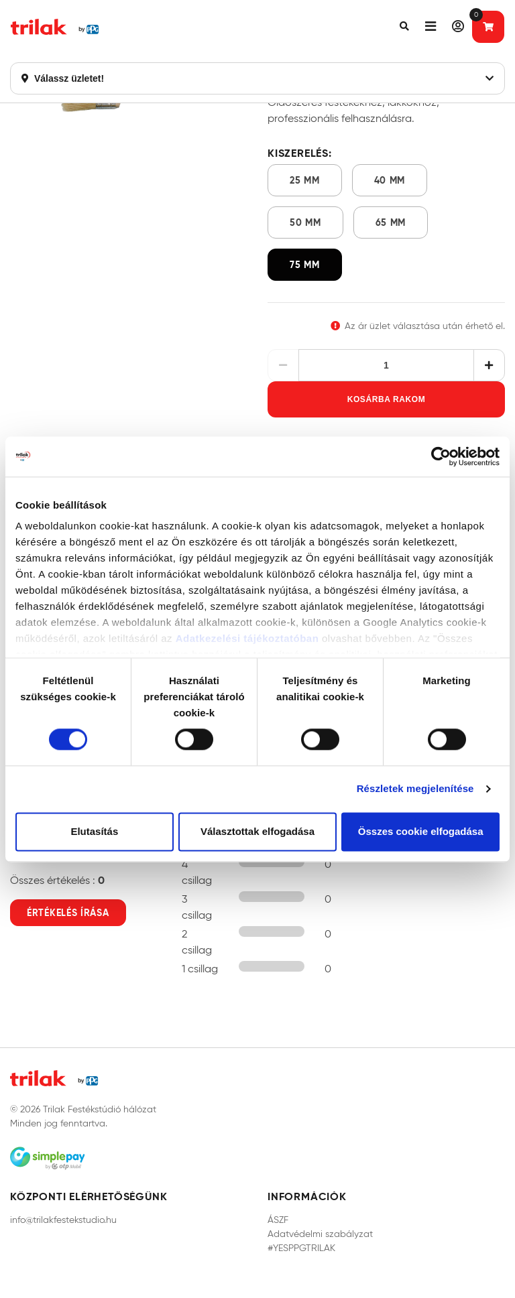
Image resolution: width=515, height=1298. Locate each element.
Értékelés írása (68, 913)
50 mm (305, 222)
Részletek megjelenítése (415, 789)
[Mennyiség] (386, 365)
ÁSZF (278, 1220)
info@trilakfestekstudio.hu (63, 1220)
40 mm (390, 180)
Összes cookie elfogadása (420, 831)
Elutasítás (94, 831)
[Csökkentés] (283, 365)
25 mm (305, 180)
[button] (404, 27)
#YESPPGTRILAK (301, 1248)
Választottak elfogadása (257, 831)
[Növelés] (489, 365)
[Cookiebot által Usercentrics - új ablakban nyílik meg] (441, 456)
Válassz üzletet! (257, 78)
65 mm (391, 222)
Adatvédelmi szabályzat (320, 1234)
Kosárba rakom (386, 399)
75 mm (305, 265)
